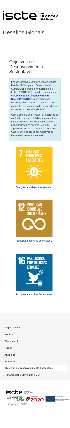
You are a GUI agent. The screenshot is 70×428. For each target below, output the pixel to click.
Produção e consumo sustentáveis (34, 240)
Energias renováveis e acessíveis (33, 187)
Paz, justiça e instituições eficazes (34, 294)
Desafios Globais (24, 32)
